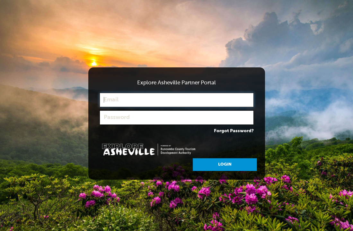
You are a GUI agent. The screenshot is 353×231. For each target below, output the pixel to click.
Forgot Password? (234, 131)
